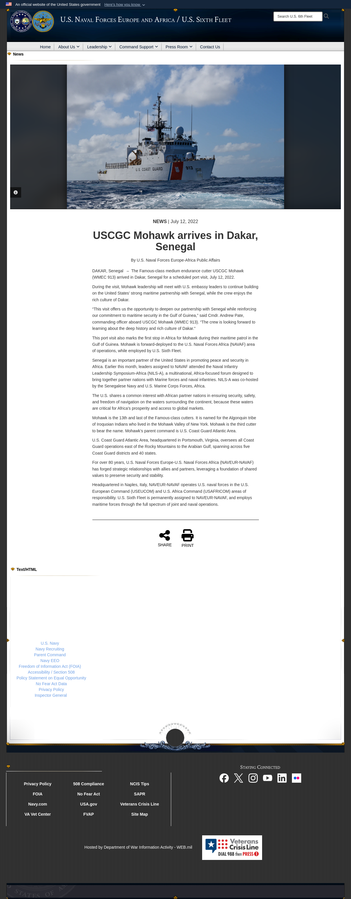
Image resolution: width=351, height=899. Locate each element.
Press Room (179, 47)
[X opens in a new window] (238, 777)
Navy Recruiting (50, 649)
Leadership (99, 47)
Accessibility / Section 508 (51, 672)
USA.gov (88, 804)
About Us (69, 47)
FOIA (37, 794)
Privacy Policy (51, 689)
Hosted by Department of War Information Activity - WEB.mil (138, 847)
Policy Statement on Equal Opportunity (51, 678)
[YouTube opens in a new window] (267, 777)
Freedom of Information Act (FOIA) (50, 666)
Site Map (139, 814)
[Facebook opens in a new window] (224, 777)
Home (45, 47)
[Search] (298, 16)
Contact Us (210, 47)
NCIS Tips (139, 784)
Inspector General (51, 695)
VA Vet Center (37, 814)
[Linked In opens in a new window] (282, 777)
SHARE (165, 538)
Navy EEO (50, 660)
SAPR (139, 794)
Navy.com (37, 804)
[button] (125, 5)
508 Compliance (88, 784)
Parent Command (50, 654)
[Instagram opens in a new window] (253, 777)
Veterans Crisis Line (139, 804)
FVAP (88, 814)
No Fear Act (88, 794)
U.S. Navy (50, 643)
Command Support (138, 47)
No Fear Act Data (51, 683)
